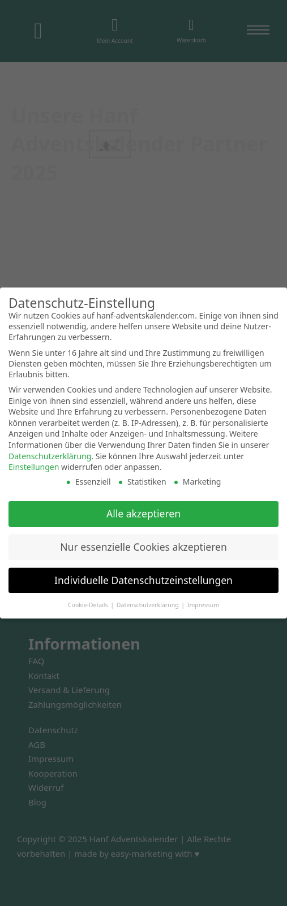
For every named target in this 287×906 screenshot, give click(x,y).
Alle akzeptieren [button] (143, 513)
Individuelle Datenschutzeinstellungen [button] (143, 580)
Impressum (203, 605)
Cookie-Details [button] (88, 605)
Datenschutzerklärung (49, 456)
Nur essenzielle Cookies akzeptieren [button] (143, 547)
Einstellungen (33, 466)
